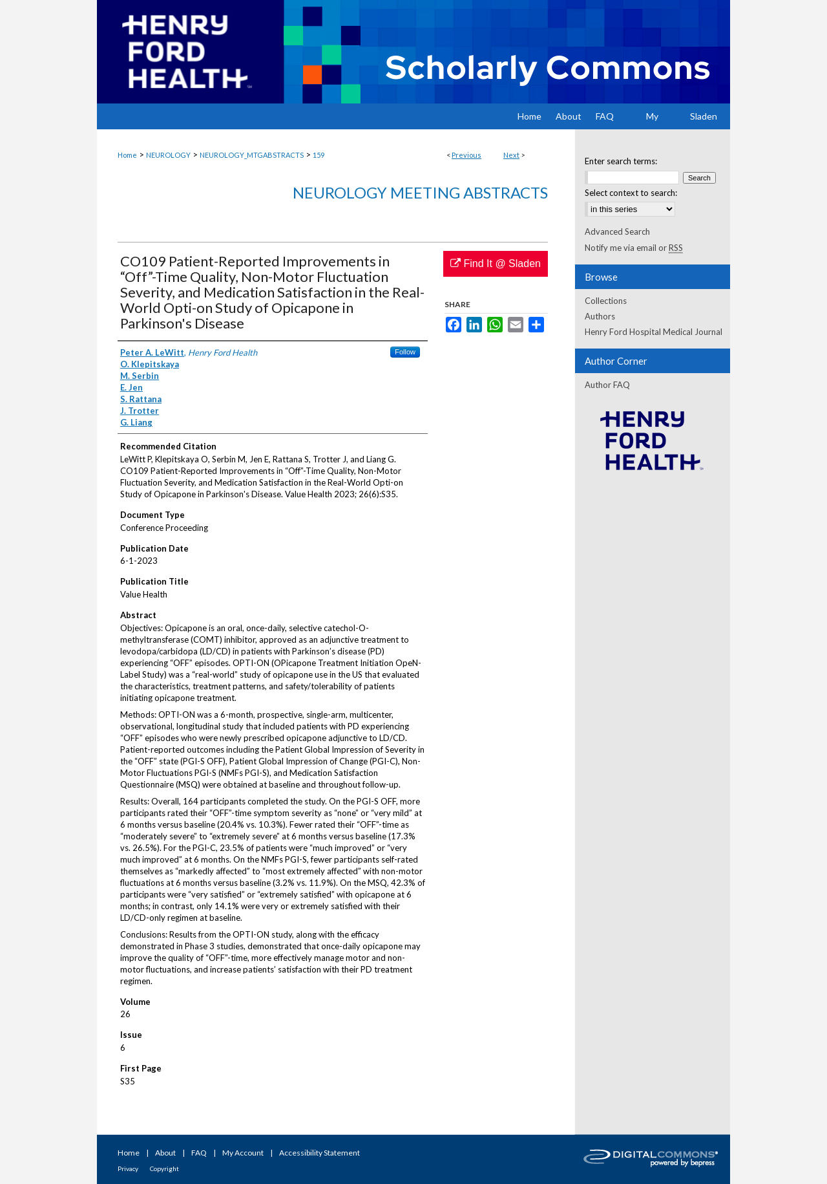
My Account (243, 1152)
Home (127, 155)
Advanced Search (617, 231)
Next (511, 155)
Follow (405, 352)
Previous (466, 155)
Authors (600, 316)
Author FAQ (607, 385)
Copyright (164, 1168)
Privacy (128, 1168)
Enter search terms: (621, 161)
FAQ (199, 1152)
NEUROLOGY (168, 155)
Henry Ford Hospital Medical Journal (653, 332)
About (165, 1152)
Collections (606, 301)
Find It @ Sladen (495, 263)
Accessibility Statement (319, 1152)
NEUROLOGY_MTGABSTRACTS (252, 155)
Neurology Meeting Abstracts (420, 192)
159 (318, 155)
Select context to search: (631, 193)
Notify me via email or (634, 247)
